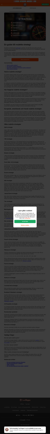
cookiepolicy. (27, 218)
